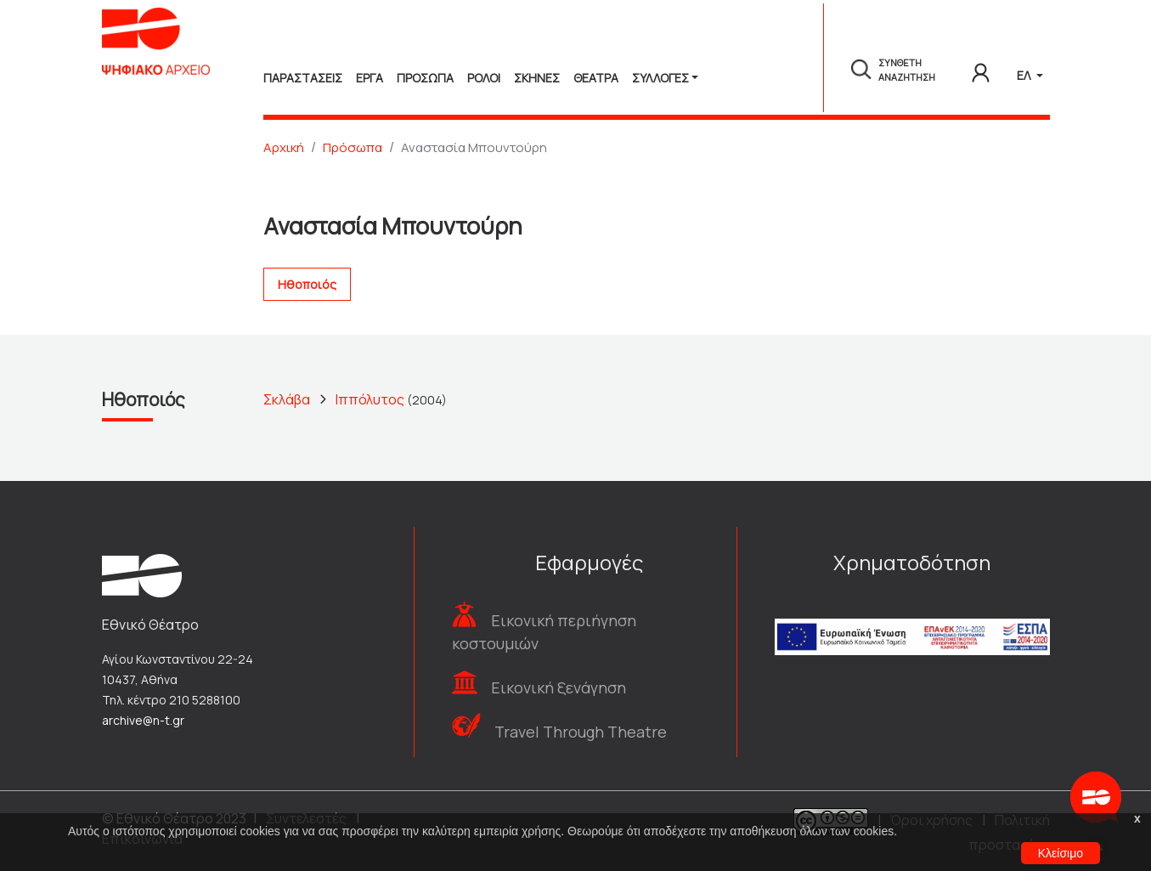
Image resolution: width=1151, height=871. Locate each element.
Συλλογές (660, 78)
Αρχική (283, 147)
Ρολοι (483, 78)
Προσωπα (425, 78)
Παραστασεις (302, 78)
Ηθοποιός (307, 284)
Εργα (369, 78)
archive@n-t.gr (143, 720)
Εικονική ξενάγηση (558, 687)
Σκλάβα (286, 399)
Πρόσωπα (352, 147)
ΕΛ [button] (1025, 75)
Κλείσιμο (1060, 853)
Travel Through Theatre (580, 731)
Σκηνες (537, 78)
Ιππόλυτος (370, 399)
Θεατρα (595, 78)
